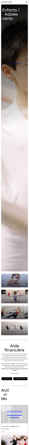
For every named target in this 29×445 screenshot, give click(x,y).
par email (7, 378)
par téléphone (20, 378)
